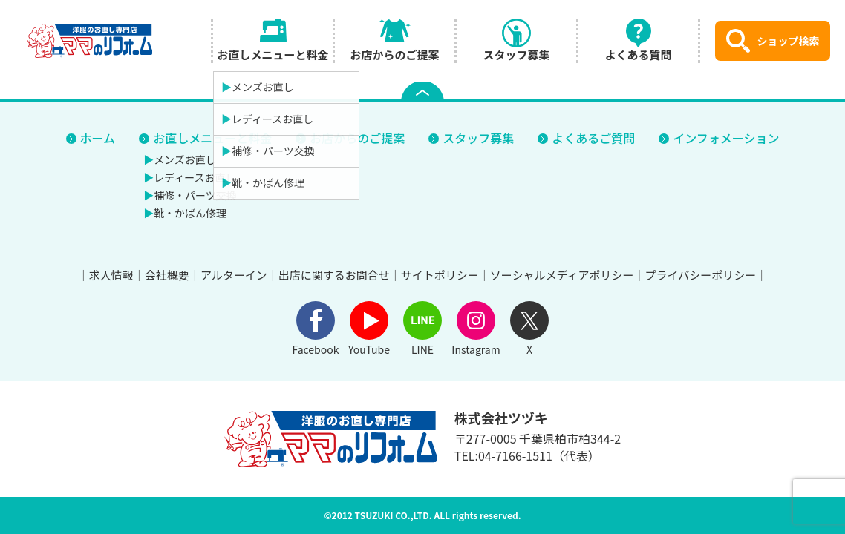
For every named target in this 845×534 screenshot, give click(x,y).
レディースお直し (194, 177)
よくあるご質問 (593, 138)
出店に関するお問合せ (334, 275)
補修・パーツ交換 (195, 195)
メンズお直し (185, 159)
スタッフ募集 (478, 138)
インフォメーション (726, 138)
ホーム (98, 138)
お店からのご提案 (357, 138)
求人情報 (111, 275)
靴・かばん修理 (190, 212)
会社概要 (167, 275)
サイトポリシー (440, 275)
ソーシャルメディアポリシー (562, 275)
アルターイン (233, 275)
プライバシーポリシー (700, 275)
